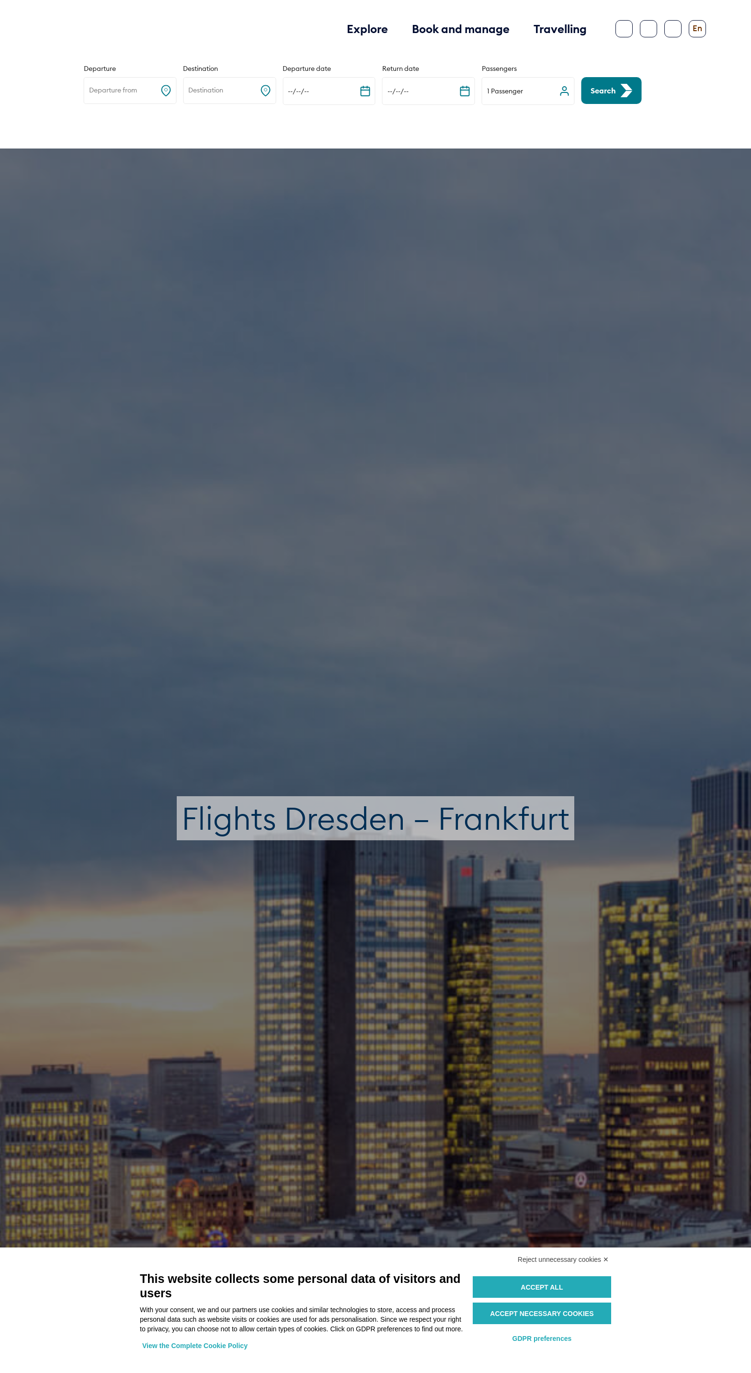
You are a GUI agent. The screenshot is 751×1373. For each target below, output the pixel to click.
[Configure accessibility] (673, 28)
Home (41, 125)
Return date (400, 68)
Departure (100, 68)
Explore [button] (367, 29)
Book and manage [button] (461, 29)
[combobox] (90, 90)
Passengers (499, 68)
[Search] (648, 29)
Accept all (542, 1287)
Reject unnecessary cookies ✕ (563, 1259)
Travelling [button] (560, 29)
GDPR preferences (542, 1338)
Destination (200, 68)
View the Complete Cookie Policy (195, 1346)
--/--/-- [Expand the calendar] (298, 91)
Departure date (307, 68)
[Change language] (697, 28)
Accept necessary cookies (541, 1313)
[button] (528, 91)
